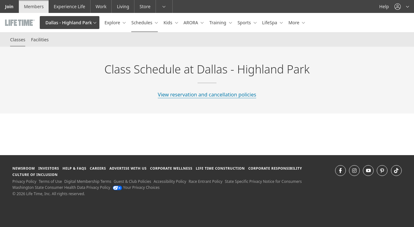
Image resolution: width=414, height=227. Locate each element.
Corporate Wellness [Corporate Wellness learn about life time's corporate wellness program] (171, 168)
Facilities (40, 40)
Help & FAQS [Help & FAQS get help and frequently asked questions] (74, 168)
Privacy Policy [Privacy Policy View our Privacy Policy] (24, 181)
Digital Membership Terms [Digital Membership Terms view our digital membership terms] (87, 181)
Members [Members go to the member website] (34, 6)
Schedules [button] (142, 23)
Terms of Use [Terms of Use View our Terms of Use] (50, 181)
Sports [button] (245, 23)
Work (101, 6)
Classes (17, 40)
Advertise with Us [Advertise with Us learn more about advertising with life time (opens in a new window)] (128, 168)
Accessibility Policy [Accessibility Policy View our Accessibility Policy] (170, 181)
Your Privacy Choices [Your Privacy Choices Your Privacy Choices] (136, 187)
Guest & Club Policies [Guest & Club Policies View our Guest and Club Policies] (132, 181)
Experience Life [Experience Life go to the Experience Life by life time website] (69, 6)
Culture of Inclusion (34, 174)
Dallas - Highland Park (68, 23)
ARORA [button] (191, 23)
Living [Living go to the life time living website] (123, 6)
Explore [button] (112, 23)
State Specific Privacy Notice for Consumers (263, 181)
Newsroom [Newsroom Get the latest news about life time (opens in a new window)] (23, 168)
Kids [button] (168, 23)
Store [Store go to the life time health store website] (145, 6)
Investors (48, 168)
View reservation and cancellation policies (207, 94)
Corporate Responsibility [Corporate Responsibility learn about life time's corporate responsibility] (275, 168)
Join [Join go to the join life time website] (9, 6)
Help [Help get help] (384, 6)
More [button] (294, 23)
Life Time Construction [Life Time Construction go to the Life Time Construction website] (220, 168)
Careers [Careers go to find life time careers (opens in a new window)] (98, 168)
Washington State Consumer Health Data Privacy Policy (61, 187)
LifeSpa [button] (270, 23)
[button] (401, 6)
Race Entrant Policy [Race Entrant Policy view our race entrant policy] (205, 181)
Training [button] (218, 23)
